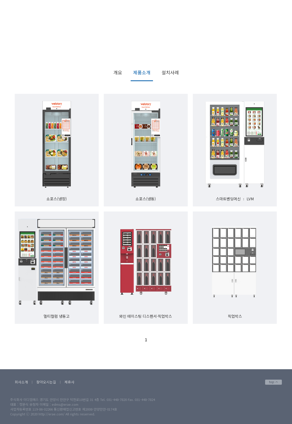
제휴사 (69, 381)
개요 (117, 72)
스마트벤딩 (249, 57)
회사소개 (21, 381)
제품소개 (270, 57)
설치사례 (170, 72)
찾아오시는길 (46, 381)
